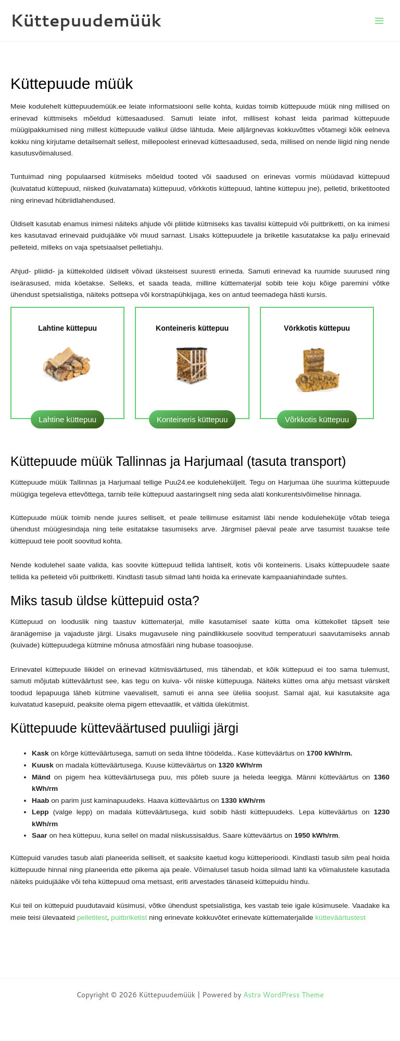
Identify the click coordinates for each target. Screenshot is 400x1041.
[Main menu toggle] (379, 20)
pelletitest (92, 917)
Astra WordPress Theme (283, 994)
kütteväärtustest (340, 917)
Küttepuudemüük (85, 20)
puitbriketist (130, 917)
